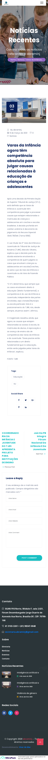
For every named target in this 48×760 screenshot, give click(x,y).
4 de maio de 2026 (25, 676)
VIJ (15, 384)
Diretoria (6, 646)
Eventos (5, 654)
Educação (18, 377)
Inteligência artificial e (28, 672)
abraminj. (28, 738)
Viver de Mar (25, 747)
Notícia (13, 136)
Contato (5, 658)
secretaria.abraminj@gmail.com (21, 631)
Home (13, 59)
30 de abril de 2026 (25, 686)
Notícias (6, 650)
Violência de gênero (27, 693)
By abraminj (16, 129)
